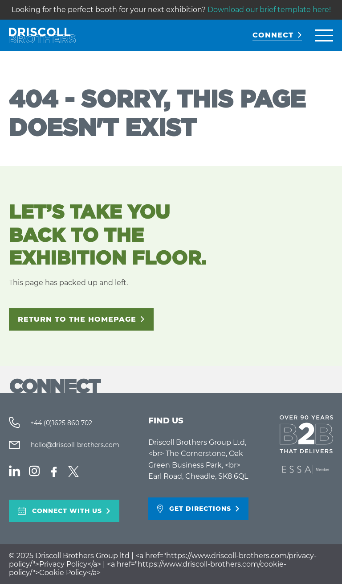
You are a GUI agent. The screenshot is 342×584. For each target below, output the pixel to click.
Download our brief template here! (269, 9)
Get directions (200, 509)
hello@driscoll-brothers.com (74, 445)
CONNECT (272, 35)
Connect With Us (67, 511)
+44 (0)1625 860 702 (60, 423)
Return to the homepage (77, 319)
